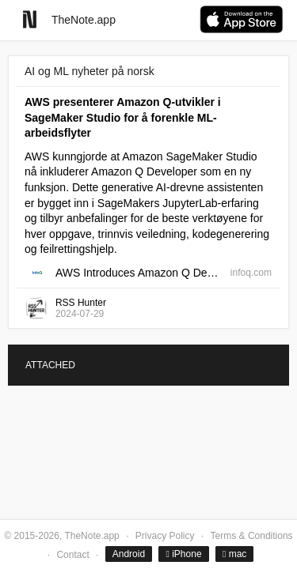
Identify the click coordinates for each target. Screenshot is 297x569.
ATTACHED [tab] (50, 365)
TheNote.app (83, 19)
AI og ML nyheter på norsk (89, 71)
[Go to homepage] (30, 19)
